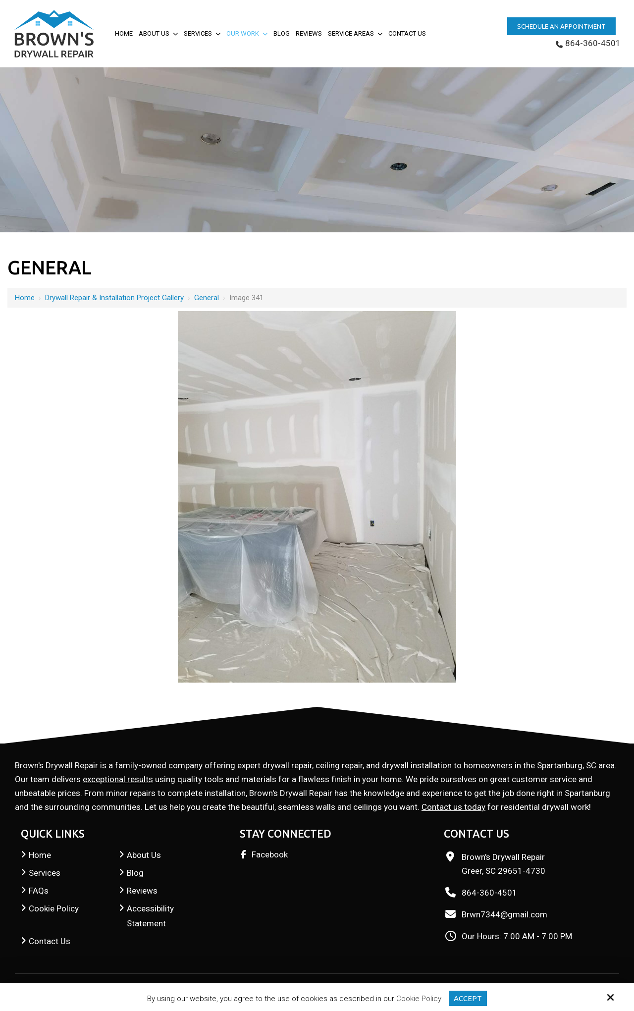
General (206, 297)
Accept (468, 998)
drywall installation (417, 765)
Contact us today (453, 807)
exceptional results (118, 779)
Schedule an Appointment (561, 26)
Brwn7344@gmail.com (504, 914)
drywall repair (287, 765)
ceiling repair (339, 765)
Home (25, 297)
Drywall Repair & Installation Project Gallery (114, 297)
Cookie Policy (418, 998)
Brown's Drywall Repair (56, 765)
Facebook (270, 854)
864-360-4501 (588, 43)
